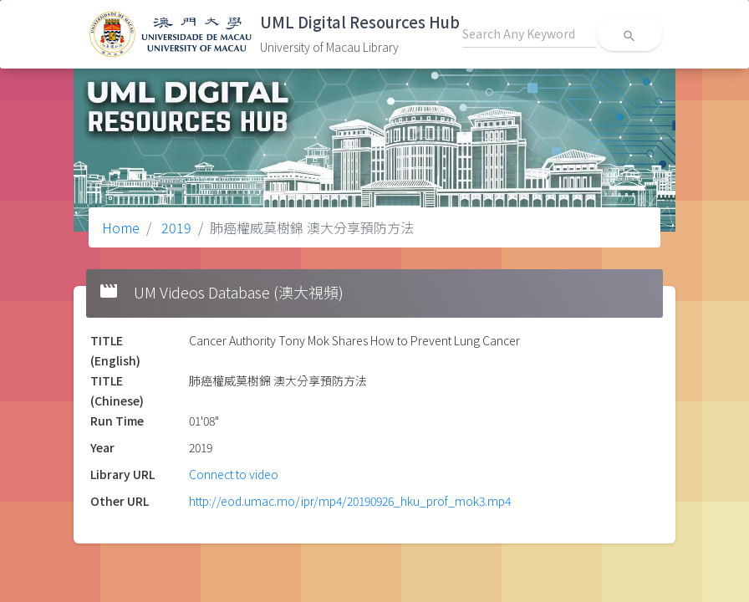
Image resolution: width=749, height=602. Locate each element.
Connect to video (233, 474)
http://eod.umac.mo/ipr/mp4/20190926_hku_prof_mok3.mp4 (350, 500)
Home (121, 227)
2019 (174, 227)
